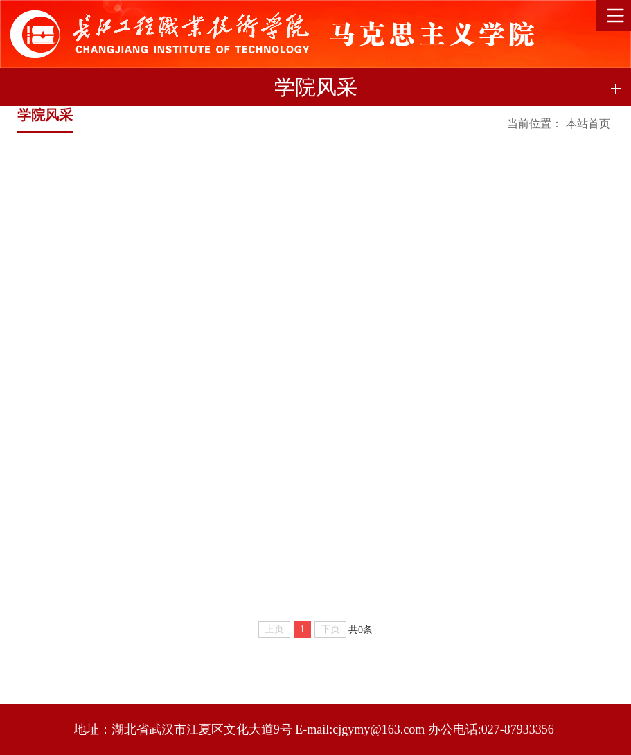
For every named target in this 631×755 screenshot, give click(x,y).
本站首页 (588, 124)
